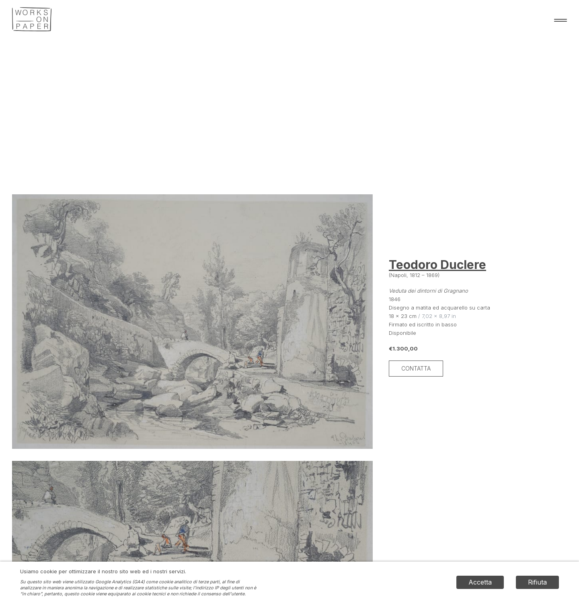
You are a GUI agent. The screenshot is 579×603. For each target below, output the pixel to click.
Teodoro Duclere (437, 265)
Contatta (416, 368)
